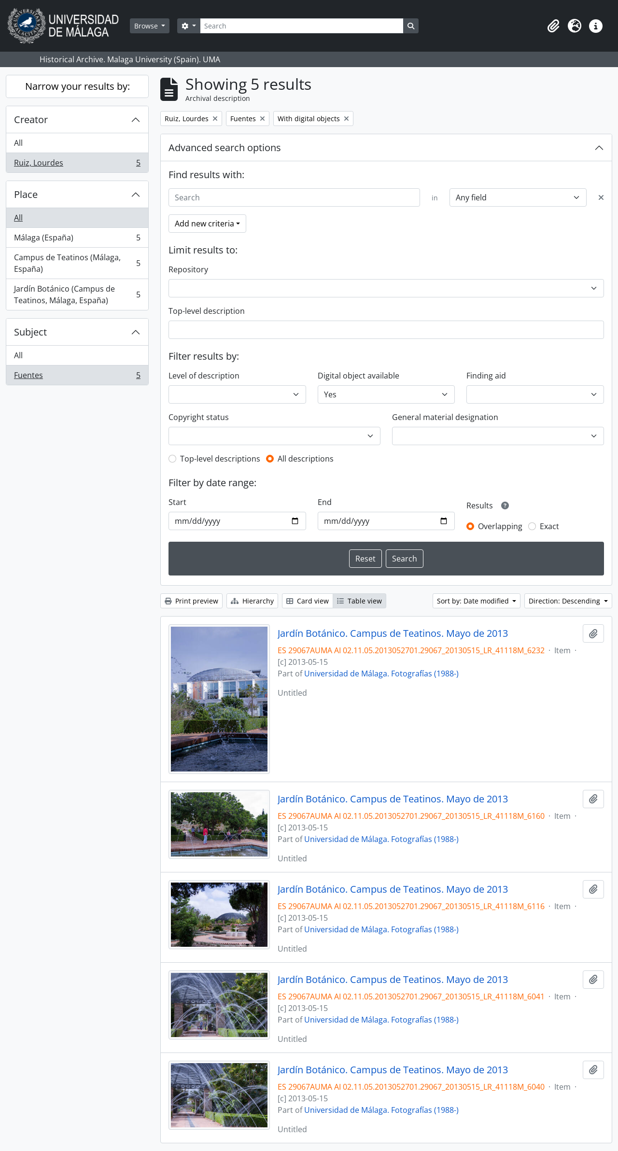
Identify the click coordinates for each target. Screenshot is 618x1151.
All (18, 143)
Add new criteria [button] (204, 223)
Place (26, 194)
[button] (553, 26)
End (325, 502)
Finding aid (486, 375)
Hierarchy (252, 600)
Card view (307, 600)
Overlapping (500, 526)
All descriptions (306, 458)
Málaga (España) (77, 240)
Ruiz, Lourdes (77, 164)
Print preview (191, 600)
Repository (188, 269)
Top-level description (207, 311)
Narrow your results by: (77, 86)
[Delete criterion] (601, 197)
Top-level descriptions (220, 458)
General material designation (445, 417)
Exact (549, 526)
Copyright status (199, 417)
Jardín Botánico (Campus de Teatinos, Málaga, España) (77, 294)
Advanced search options (225, 147)
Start (177, 502)
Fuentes (77, 377)
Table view (359, 600)
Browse (147, 25)
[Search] (302, 25)
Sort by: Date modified (474, 600)
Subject (30, 331)
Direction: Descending (565, 600)
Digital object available (358, 375)
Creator (31, 119)
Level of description (204, 375)
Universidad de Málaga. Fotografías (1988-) (381, 673)
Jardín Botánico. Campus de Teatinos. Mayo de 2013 (393, 633)
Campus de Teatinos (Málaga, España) (77, 263)
